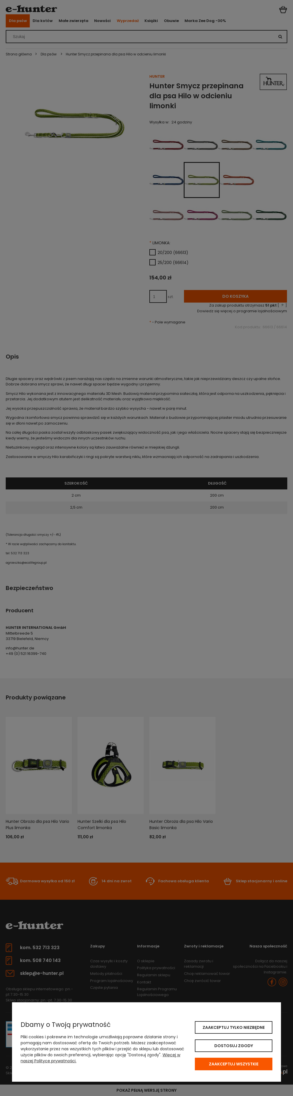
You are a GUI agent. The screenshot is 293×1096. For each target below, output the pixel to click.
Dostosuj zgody (233, 1046)
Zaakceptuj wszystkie (233, 1064)
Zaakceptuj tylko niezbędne (234, 1027)
